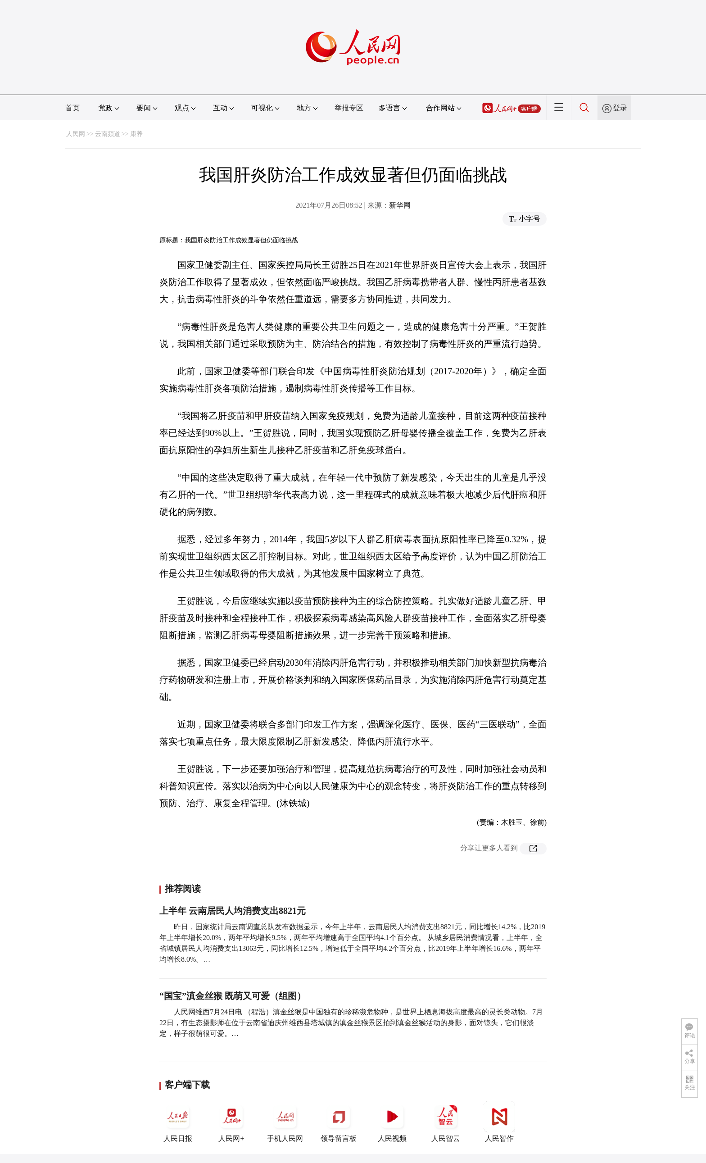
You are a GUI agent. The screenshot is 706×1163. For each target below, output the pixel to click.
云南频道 (107, 134)
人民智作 (499, 1121)
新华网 (400, 205)
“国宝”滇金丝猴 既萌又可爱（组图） (232, 996)
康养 (136, 134)
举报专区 (349, 108)
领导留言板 (339, 1121)
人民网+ (231, 1121)
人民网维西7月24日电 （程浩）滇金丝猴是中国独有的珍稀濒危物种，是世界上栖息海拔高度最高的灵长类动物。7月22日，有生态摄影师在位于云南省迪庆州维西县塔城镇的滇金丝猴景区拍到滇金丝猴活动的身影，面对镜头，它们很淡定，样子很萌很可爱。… (351, 1022)
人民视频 (392, 1121)
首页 (72, 108)
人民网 (75, 134)
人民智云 (446, 1121)
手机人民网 (285, 1121)
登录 (620, 108)
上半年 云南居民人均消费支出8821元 (232, 911)
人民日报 (178, 1121)
